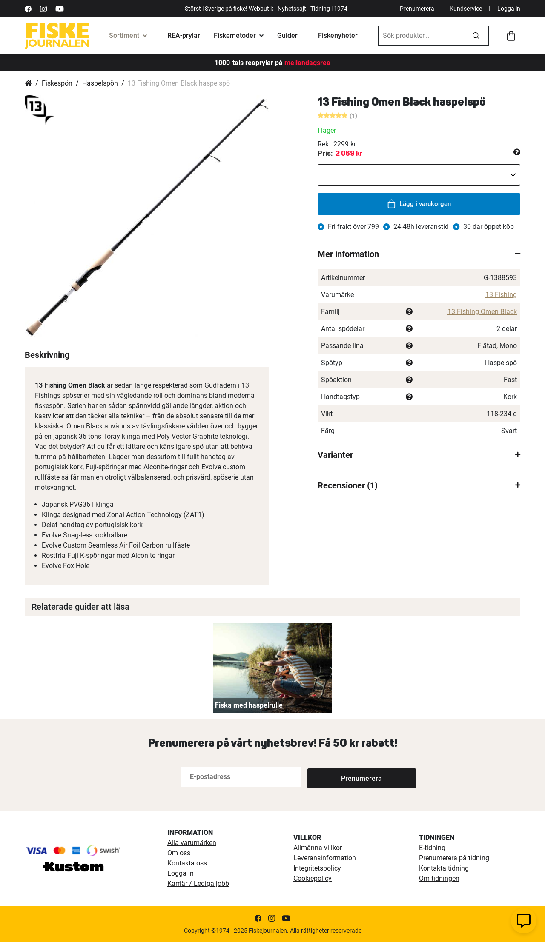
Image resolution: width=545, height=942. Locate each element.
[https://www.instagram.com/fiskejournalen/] (43, 8)
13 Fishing (501, 295)
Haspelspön (100, 83)
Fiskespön (57, 83)
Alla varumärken (191, 843)
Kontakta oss (187, 863)
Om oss (178, 853)
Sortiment (124, 35)
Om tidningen (439, 878)
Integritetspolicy (317, 868)
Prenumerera (417, 8)
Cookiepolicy (312, 878)
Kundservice (466, 8)
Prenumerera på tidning (454, 858)
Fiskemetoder (235, 35)
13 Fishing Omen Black (482, 312)
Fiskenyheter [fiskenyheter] (338, 35)
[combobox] (421, 35)
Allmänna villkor (317, 848)
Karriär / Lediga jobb (198, 883)
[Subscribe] (335, 777)
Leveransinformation (324, 858)
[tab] (419, 254)
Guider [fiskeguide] (287, 35)
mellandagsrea (306, 63)
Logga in (508, 8)
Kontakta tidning (444, 868)
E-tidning (432, 848)
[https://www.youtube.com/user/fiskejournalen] (59, 8)
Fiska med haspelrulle (249, 705)
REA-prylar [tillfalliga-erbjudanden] (183, 35)
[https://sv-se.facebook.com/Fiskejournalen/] (28, 8)
